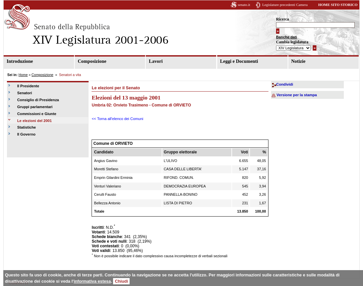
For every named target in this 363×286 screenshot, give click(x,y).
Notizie (298, 61)
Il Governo (26, 134)
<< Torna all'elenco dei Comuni (117, 119)
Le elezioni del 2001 (34, 121)
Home (23, 75)
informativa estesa (92, 281)
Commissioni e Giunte (36, 114)
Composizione (92, 61)
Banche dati (286, 37)
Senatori (24, 93)
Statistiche (26, 127)
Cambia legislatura (292, 42)
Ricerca (282, 19)
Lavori (156, 61)
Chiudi (121, 281)
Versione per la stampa (297, 95)
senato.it (244, 5)
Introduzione (20, 61)
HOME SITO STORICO (337, 5)
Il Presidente (28, 86)
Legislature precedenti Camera (284, 5)
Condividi (284, 84)
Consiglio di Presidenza (38, 100)
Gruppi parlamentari (35, 107)
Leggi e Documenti (239, 61)
